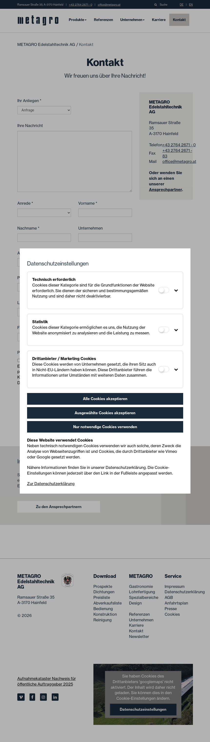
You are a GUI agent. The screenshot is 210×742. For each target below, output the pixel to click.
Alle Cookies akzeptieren (105, 398)
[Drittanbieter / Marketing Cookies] (163, 369)
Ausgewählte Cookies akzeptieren (105, 413)
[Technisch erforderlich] (163, 290)
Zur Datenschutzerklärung (51, 483)
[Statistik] (163, 330)
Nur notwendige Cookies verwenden (105, 426)
